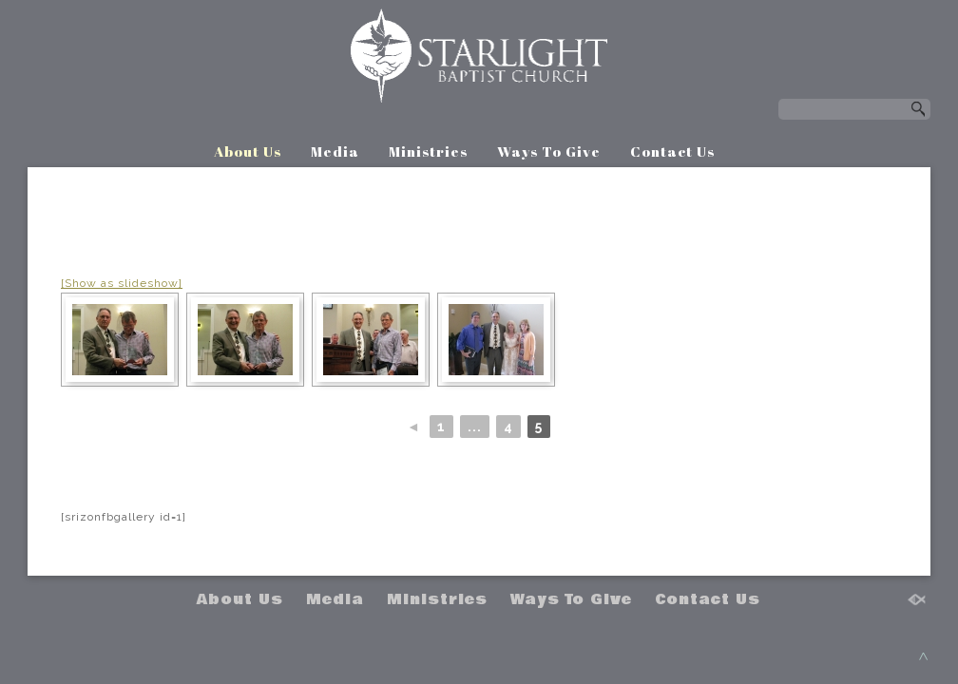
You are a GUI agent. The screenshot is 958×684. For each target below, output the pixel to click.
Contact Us (672, 151)
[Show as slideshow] (121, 283)
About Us (247, 151)
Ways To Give (549, 151)
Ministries (428, 151)
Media (335, 151)
